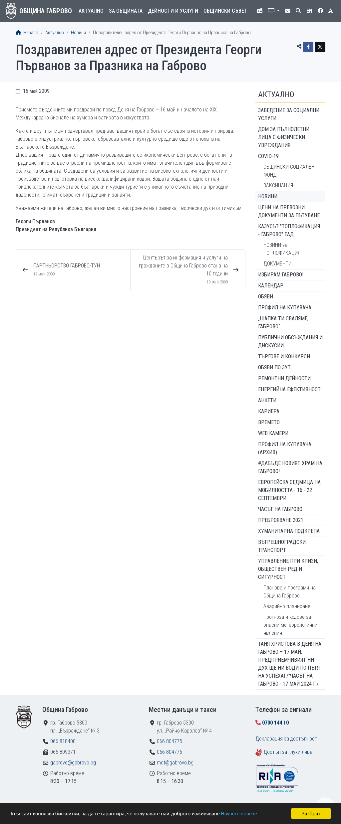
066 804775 (169, 741)
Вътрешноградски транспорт (282, 546)
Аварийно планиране (286, 606)
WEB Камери (273, 433)
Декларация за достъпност (286, 739)
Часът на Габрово (280, 509)
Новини (78, 33)
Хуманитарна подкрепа (289, 531)
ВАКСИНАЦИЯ (278, 185)
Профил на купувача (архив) (284, 448)
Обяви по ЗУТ (274, 367)
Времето (269, 422)
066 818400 (63, 741)
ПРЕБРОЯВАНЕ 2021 (280, 520)
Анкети (267, 400)
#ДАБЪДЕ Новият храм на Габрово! (290, 467)
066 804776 (169, 752)
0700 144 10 (275, 723)
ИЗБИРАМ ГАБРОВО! (280, 274)
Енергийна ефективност (289, 389)
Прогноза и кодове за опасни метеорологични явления (290, 625)
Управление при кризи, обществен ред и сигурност (288, 569)
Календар (270, 285)
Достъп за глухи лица (287, 752)
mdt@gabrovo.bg (175, 762)
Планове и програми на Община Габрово (289, 591)
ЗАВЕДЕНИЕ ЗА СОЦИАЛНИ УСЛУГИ (288, 114)
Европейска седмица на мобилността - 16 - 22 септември (289, 490)
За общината (126, 11)
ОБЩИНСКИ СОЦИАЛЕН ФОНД (288, 171)
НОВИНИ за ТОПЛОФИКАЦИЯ (281, 249)
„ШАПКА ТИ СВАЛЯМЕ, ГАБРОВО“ (283, 322)
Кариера (268, 411)
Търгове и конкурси (284, 356)
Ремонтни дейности (284, 378)
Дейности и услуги (173, 11)
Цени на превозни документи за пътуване (289, 211)
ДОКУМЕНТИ (277, 263)
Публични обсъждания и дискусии (290, 341)
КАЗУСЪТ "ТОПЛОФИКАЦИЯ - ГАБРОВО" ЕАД (289, 230)
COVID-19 (268, 156)
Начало (27, 33)
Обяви (265, 296)
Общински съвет (225, 11)
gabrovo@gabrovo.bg (73, 762)
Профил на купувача (284, 307)
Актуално (91, 11)
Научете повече (247, 814)
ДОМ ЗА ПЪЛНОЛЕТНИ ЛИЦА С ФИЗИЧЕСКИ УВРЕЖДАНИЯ (283, 137)
